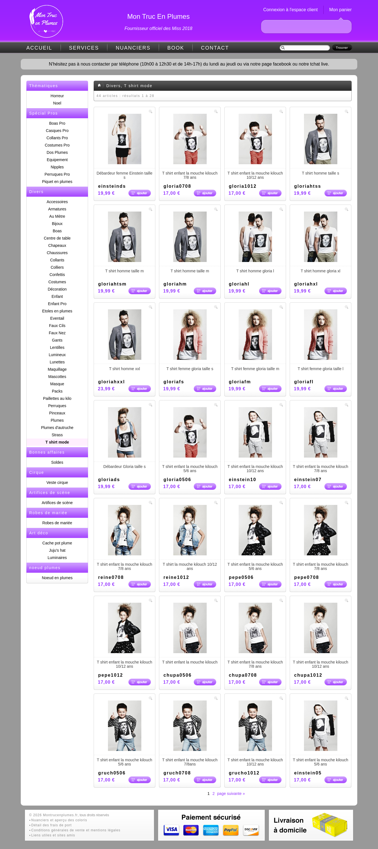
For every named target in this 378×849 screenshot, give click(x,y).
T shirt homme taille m (124, 242)
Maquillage (57, 369)
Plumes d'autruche (57, 427)
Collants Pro (57, 138)
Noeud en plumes (57, 578)
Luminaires (57, 557)
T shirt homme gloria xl (320, 242)
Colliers (57, 267)
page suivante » (231, 793)
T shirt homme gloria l (255, 242)
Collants (57, 260)
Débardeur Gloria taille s (124, 438)
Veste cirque (57, 482)
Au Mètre (57, 216)
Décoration (57, 289)
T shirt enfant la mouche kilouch (190, 633)
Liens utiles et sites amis (53, 835)
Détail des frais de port (51, 825)
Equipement (57, 159)
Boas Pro (57, 123)
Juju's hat (57, 550)
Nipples (57, 167)
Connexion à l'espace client (290, 9)
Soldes (57, 462)
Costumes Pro (57, 145)
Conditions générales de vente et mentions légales (76, 830)
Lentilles (57, 347)
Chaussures (57, 252)
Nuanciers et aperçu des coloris (59, 820)
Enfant (57, 296)
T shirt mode (57, 442)
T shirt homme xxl (124, 340)
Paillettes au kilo (57, 398)
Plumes (57, 420)
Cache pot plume (57, 543)
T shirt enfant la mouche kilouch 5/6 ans (190, 440)
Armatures (57, 209)
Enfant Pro (57, 303)
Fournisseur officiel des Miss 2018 (158, 28)
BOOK (175, 48)
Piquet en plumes (57, 181)
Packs (57, 391)
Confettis (57, 274)
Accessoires (57, 202)
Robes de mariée (57, 523)
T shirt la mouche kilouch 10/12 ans (190, 538)
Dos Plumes (57, 152)
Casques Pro (57, 130)
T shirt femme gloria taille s (190, 340)
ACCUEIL (39, 48)
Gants (57, 340)
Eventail (57, 318)
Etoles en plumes (57, 311)
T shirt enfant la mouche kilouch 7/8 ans (190, 147)
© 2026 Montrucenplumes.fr (53, 815)
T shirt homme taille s (320, 144)
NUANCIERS (133, 48)
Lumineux (57, 354)
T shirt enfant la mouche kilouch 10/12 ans (255, 147)
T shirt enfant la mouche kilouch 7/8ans (190, 733)
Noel (57, 103)
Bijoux (57, 223)
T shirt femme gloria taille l (320, 340)
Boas (57, 231)
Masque (57, 384)
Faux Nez (57, 333)
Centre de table (57, 238)
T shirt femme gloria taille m (255, 340)
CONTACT (215, 48)
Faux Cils (57, 325)
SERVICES (84, 48)
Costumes (57, 282)
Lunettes (57, 362)
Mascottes (57, 376)
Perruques (57, 405)
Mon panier (340, 9)
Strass (57, 435)
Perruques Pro (57, 174)
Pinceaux (57, 413)
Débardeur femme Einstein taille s (124, 147)
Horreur (57, 96)
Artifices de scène (57, 502)
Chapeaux (57, 245)
